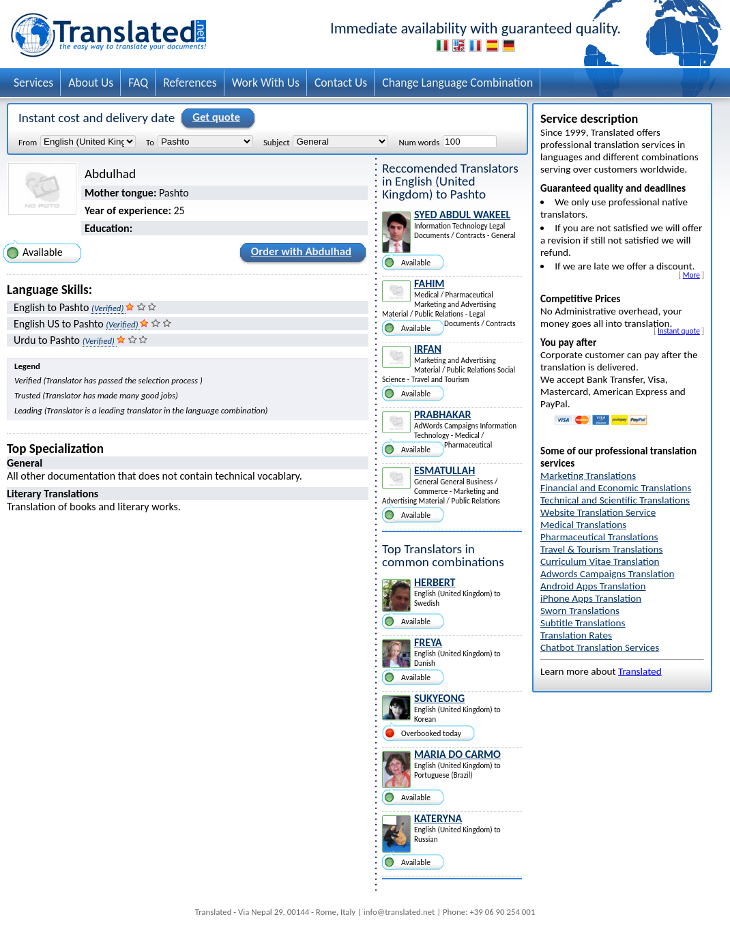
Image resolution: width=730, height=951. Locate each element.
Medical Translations (583, 524)
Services (33, 82)
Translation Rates (576, 635)
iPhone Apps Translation (590, 598)
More (691, 275)
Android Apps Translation (592, 586)
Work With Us (266, 82)
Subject (276, 142)
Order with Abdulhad (299, 253)
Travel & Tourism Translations (601, 549)
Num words (418, 142)
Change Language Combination (457, 82)
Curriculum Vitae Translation (600, 561)
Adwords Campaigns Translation (607, 574)
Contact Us (341, 82)
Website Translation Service (598, 512)
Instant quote (679, 331)
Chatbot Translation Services (599, 647)
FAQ (138, 82)
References (190, 82)
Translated (640, 671)
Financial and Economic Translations (615, 488)
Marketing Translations (588, 475)
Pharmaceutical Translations (599, 537)
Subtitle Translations (583, 623)
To (150, 142)
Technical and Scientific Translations (615, 500)
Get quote (214, 118)
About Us (90, 82)
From (27, 142)
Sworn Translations (579, 610)
